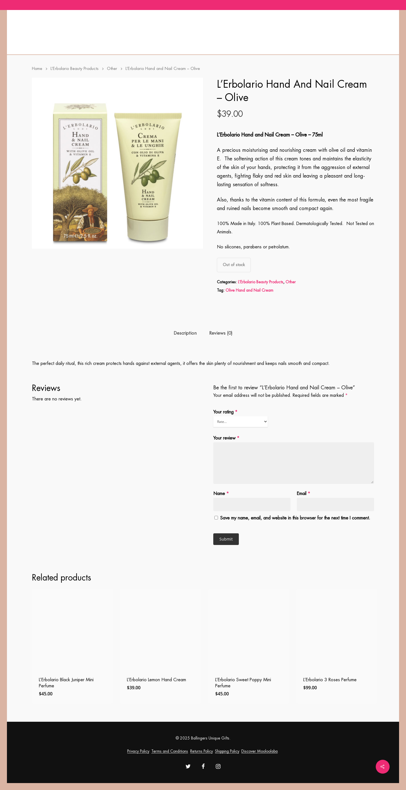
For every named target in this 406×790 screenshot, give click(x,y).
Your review (226, 438)
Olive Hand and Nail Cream (249, 290)
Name (221, 493)
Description (185, 333)
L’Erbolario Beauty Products (75, 69)
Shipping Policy (227, 751)
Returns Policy (201, 751)
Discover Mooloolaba (259, 751)
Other (112, 69)
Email (303, 493)
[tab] (185, 333)
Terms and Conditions (169, 751)
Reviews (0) (220, 333)
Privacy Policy (138, 751)
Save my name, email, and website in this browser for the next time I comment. (295, 518)
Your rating (225, 412)
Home (37, 69)
